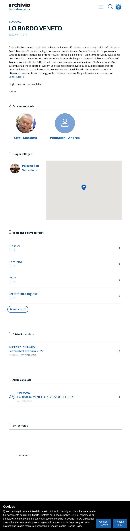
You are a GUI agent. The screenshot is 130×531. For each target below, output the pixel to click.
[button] (83, 187)
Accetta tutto (120, 523)
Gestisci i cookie (103, 523)
